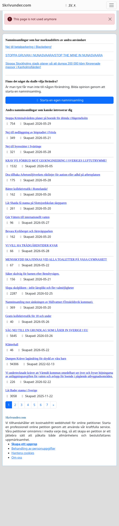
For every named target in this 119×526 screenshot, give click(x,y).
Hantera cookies (22, 453)
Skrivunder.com (16, 5)
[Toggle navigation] (111, 5)
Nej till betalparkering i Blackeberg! (28, 46)
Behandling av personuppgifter (33, 448)
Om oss (16, 457)
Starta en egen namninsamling (60, 100)
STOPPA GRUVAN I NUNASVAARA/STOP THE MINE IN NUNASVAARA (54, 55)
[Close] (110, 19)
